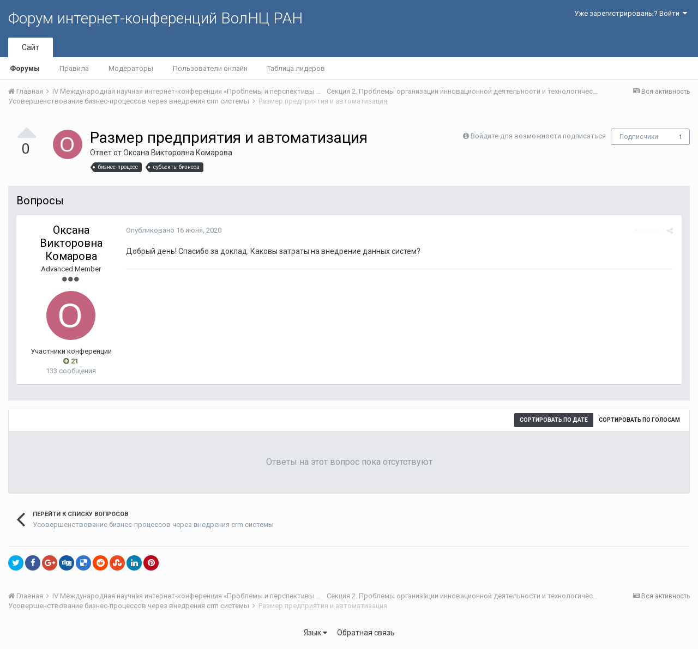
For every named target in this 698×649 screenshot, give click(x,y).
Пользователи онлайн (210, 68)
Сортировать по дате (554, 420)
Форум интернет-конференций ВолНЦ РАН (155, 18)
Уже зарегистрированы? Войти (630, 13)
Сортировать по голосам (639, 420)
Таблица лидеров (296, 68)
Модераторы (131, 68)
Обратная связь (366, 632)
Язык (315, 632)
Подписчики (638, 137)
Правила (74, 68)
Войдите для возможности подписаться (538, 136)
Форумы (25, 68)
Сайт (30, 47)
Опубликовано (173, 230)
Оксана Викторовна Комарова (177, 152)
